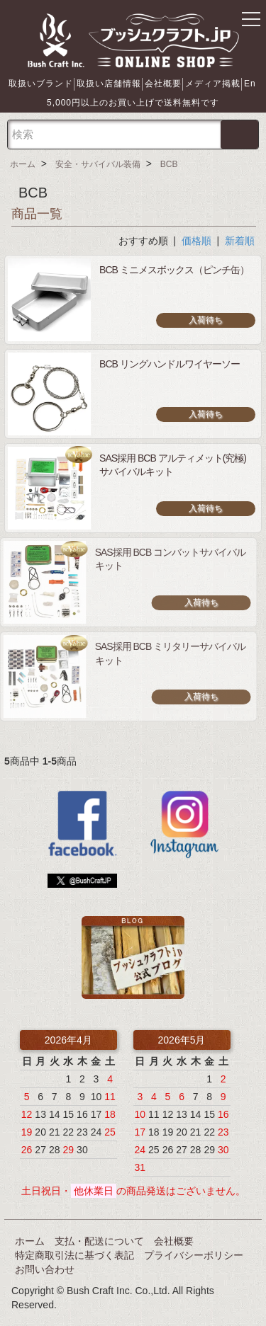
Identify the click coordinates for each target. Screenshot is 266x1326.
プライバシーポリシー (193, 1255)
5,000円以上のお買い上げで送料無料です (133, 103)
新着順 (240, 240)
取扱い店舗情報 (109, 83)
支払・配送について (99, 1241)
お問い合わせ (44, 1269)
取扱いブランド (41, 83)
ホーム (22, 164)
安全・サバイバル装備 (97, 164)
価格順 (196, 240)
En (250, 83)
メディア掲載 (212, 83)
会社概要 (163, 83)
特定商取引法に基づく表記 (74, 1255)
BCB (169, 164)
